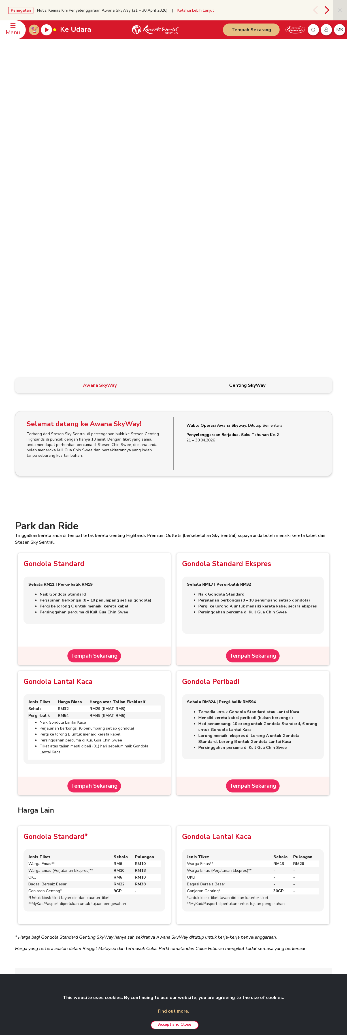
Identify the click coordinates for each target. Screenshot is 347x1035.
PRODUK (206, 865)
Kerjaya (85, 940)
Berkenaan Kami (92, 874)
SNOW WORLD (274, 931)
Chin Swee (270, 883)
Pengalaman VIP (214, 883)
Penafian (147, 874)
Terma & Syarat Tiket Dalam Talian (60, 810)
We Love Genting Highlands (102, 957)
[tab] (100, 146)
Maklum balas (29, 907)
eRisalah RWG (91, 907)
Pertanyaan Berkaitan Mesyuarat (44, 883)
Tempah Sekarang (251, 30)
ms (339, 30)
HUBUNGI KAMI (29, 865)
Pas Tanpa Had (213, 891)
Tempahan (27, 874)
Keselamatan (28, 899)
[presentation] (315, 10)
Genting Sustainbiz (94, 924)
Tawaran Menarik (215, 957)
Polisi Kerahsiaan (154, 882)
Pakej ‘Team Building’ (218, 899)
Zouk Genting (272, 906)
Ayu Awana (270, 914)
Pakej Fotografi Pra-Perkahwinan (228, 907)
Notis (144, 899)
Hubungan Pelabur (94, 883)
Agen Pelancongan (94, 932)
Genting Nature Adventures (223, 940)
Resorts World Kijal (217, 916)
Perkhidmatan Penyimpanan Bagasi (59, 738)
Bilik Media (88, 891)
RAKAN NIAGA (272, 865)
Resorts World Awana (219, 932)
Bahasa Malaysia (311, 866)
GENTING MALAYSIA (95, 865)
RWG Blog (88, 899)
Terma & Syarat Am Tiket (50, 786)
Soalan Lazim (37, 833)
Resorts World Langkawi (221, 924)
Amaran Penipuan (154, 891)
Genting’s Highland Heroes (101, 916)
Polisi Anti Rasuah (155, 907)
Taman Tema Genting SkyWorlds (228, 874)
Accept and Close (174, 1024)
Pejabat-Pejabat (31, 891)
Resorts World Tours (279, 874)
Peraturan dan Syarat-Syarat (53, 762)
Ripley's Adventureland (281, 922)
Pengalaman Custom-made (223, 948)
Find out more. (173, 1011)
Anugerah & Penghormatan (101, 948)
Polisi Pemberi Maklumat (160, 915)
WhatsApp (27, 916)
